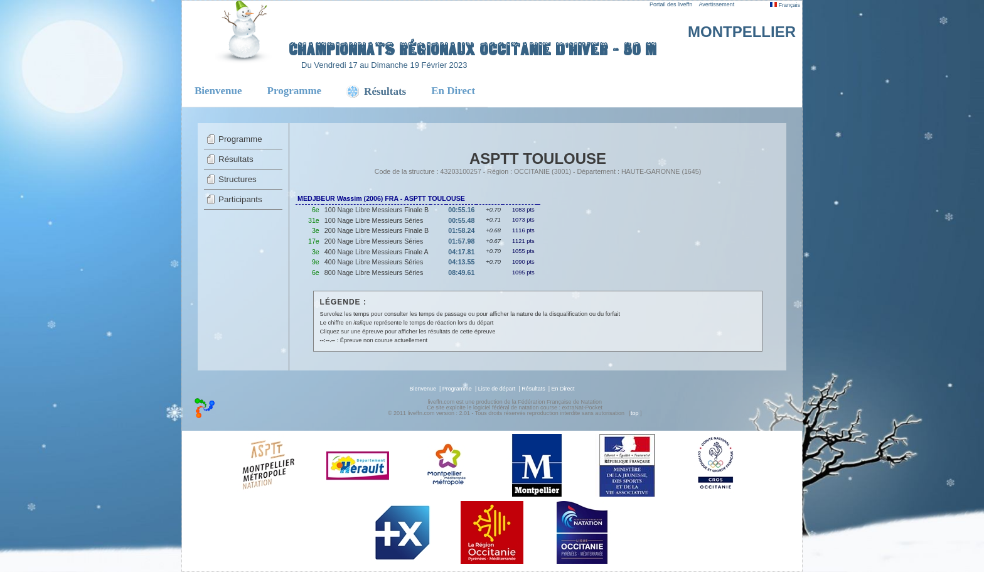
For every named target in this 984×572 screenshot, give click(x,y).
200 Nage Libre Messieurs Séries (374, 241)
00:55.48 (461, 220)
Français (785, 5)
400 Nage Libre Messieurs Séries (374, 262)
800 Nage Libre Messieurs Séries (374, 272)
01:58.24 (461, 230)
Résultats (236, 159)
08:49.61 (461, 272)
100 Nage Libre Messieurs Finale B (376, 209)
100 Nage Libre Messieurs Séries (374, 220)
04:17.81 (461, 252)
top (635, 413)
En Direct (453, 91)
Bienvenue (218, 91)
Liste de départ (497, 389)
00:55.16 (461, 209)
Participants (240, 199)
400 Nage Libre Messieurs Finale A (376, 252)
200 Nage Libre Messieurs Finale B (376, 230)
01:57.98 (461, 241)
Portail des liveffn (671, 4)
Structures (237, 179)
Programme (294, 91)
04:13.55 (461, 262)
